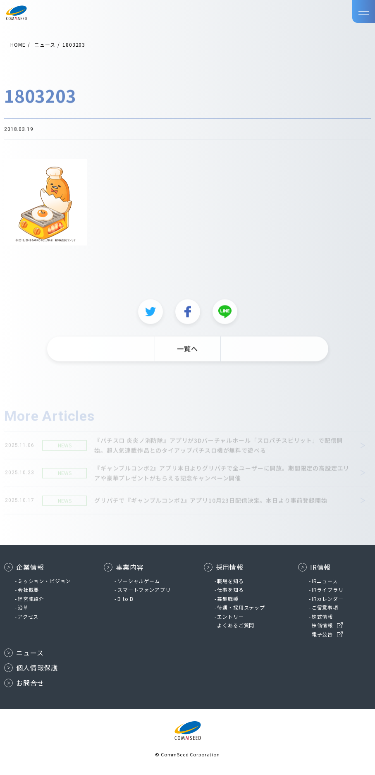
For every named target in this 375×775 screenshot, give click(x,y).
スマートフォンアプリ (143, 589)
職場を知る (230, 580)
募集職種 (227, 598)
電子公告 (322, 634)
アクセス (28, 616)
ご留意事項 (325, 607)
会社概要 (28, 589)
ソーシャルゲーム (138, 580)
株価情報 (322, 625)
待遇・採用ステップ (241, 607)
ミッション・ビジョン (44, 580)
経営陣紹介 (31, 598)
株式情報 (322, 616)
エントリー (230, 616)
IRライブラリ (328, 589)
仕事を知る (230, 589)
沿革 (23, 607)
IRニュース (325, 580)
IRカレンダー (328, 598)
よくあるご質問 (235, 625)
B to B (125, 598)
